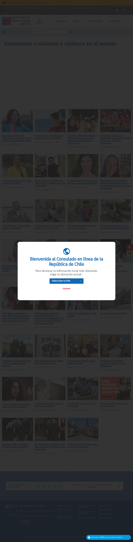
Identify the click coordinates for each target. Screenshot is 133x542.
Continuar (66, 288)
